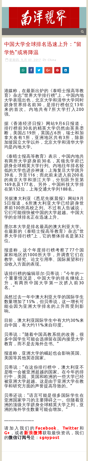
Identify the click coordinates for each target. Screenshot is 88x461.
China (52, 59)
